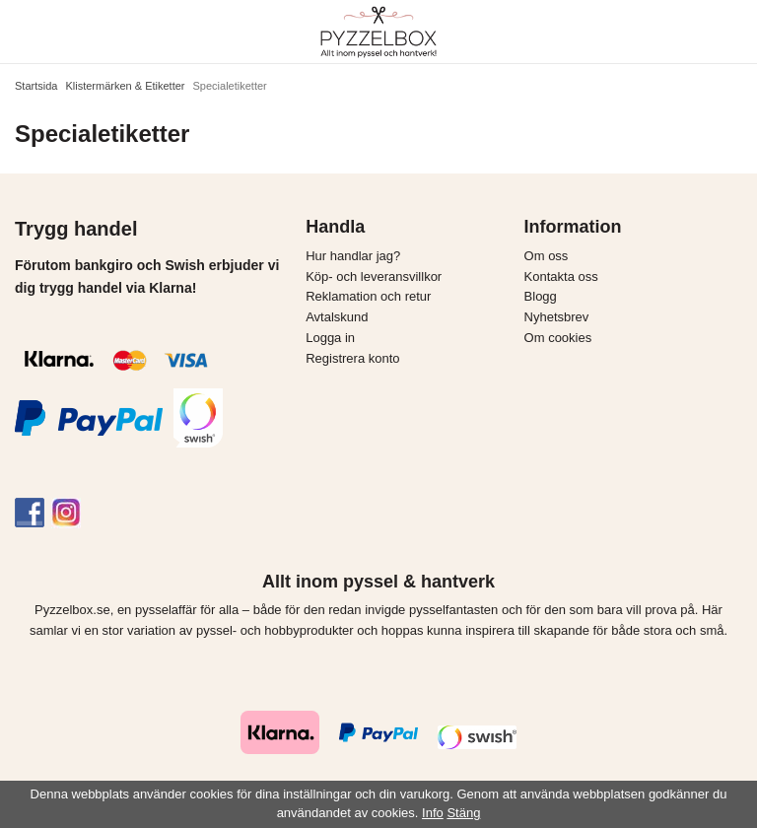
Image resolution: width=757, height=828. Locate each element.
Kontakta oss (561, 276)
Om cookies (558, 337)
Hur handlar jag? (353, 255)
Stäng (463, 812)
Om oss (546, 255)
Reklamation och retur (368, 296)
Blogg (540, 296)
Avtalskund (337, 317)
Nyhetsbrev (556, 317)
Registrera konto (352, 358)
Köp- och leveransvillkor (374, 276)
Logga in (330, 337)
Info (433, 812)
